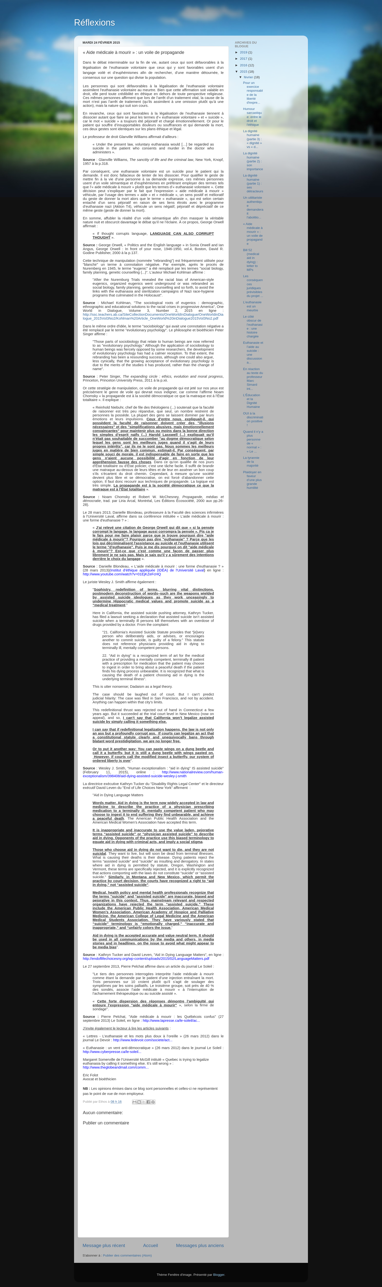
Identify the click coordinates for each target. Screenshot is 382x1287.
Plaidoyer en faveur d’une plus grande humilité (252, 480)
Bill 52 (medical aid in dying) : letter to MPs (251, 260)
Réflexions (94, 23)
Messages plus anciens (200, 1245)
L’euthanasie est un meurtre (252, 306)
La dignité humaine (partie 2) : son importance (253, 161)
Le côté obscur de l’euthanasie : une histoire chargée (253, 326)
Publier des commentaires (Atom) (127, 1255)
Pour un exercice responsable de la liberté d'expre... (253, 92)
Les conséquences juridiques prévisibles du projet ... (253, 286)
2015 (244, 71)
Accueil (150, 1245)
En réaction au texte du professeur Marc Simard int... (253, 379)
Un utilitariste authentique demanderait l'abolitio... (253, 207)
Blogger (218, 1275)
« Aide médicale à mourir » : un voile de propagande (253, 234)
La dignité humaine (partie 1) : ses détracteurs (253, 183)
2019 (244, 52)
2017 (244, 58)
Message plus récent (104, 1245)
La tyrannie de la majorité (251, 461)
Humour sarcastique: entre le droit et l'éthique (252, 117)
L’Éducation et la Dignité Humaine (251, 401)
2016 (244, 65)
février (249, 77)
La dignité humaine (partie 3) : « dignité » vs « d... (252, 139)
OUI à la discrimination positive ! (253, 419)
